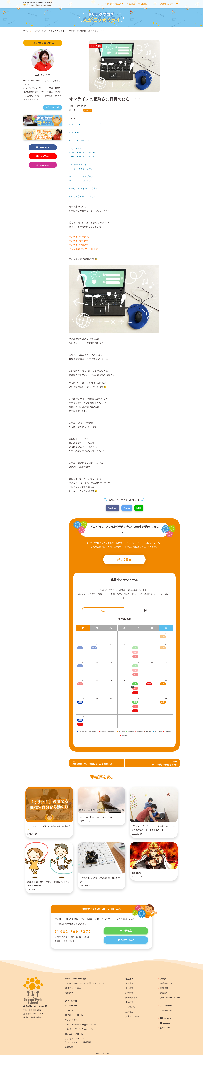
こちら (80, 939)
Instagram (43, 165)
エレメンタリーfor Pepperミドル (79, 1044)
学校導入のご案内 (73, 1003)
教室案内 (129, 994)
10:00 (80, 703)
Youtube (165, 1038)
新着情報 (164, 1003)
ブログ (163, 994)
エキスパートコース (74, 1030)
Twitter (126, 508)
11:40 (163, 685)
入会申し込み (126, 955)
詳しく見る (124, 560)
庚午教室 (129, 1017)
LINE (139, 508)
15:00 (135, 685)
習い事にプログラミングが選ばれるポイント (85, 998)
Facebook (112, 508)
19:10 (135, 693)
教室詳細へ (52, 107)
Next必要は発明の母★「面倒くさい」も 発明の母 (93, 764)
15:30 (135, 707)
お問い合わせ (166, 1020)
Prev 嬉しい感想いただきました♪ (163, 764)
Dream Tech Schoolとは (75, 994)
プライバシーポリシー (170, 1012)
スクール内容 (71, 1016)
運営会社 (164, 1008)
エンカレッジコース (74, 1049)
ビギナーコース (72, 1020)
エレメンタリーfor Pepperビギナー (80, 1039)
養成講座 (69, 1008)
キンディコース (72, 1034)
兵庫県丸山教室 (132, 1031)
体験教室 (126, 946)
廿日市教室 (130, 1022)
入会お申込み (166, 1025)
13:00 (80, 725)
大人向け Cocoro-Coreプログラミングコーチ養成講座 (77, 1055)
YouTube (42, 156)
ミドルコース (71, 1025)
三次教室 (129, 1027)
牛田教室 (129, 1003)
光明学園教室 (131, 1012)
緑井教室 (129, 1008)
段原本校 (129, 998)
